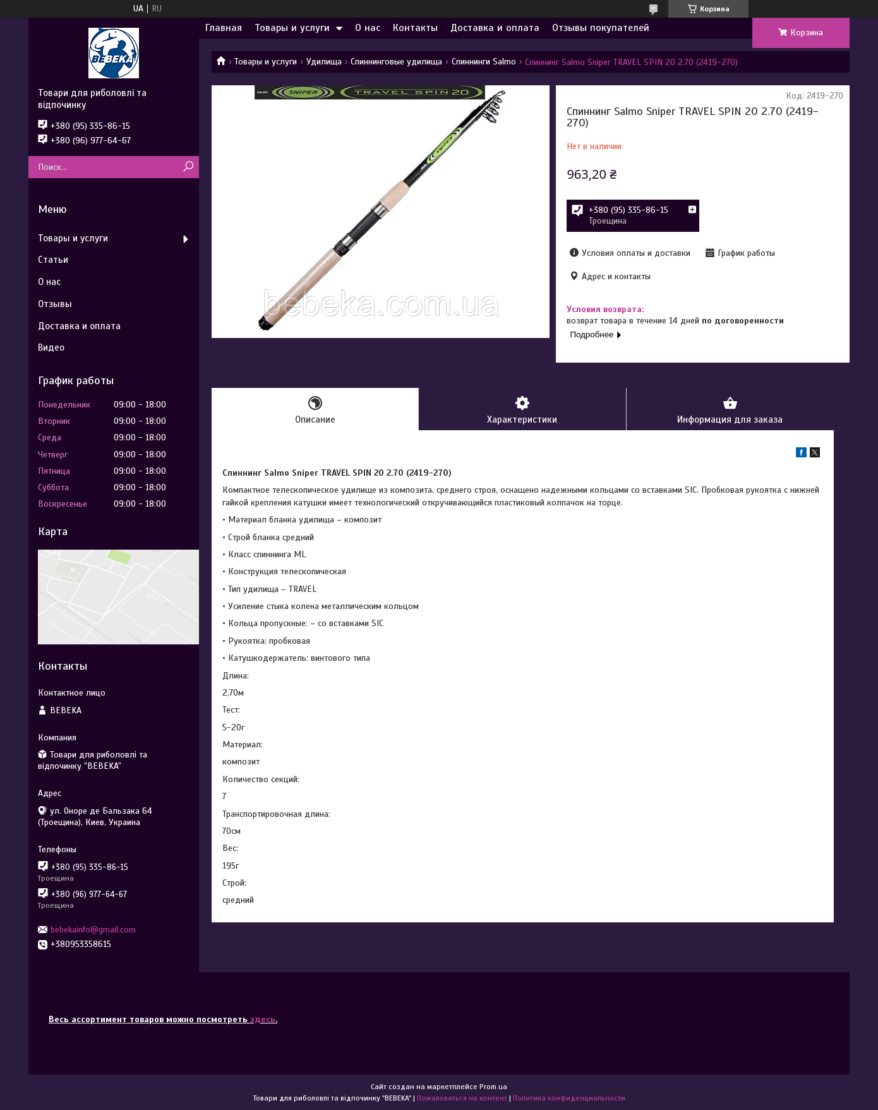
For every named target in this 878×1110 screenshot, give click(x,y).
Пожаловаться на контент (462, 1098)
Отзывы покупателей (600, 27)
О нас (367, 27)
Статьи (53, 259)
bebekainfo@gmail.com (93, 929)
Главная (223, 27)
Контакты (415, 27)
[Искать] (188, 167)
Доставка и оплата (494, 27)
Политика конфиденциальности (569, 1098)
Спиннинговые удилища (396, 61)
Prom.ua (493, 1086)
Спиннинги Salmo (484, 61)
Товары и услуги (292, 27)
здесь (262, 1019)
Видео (51, 347)
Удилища (324, 61)
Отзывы (55, 304)
